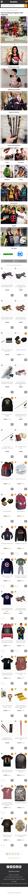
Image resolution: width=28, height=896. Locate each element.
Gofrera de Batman (7, 511)
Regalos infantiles (14, 112)
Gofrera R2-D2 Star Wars (21, 479)
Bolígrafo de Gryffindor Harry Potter (21, 738)
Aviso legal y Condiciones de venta (14, 877)
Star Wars (14, 248)
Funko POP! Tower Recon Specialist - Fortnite (7, 706)
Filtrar (3, 261)
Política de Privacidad (9, 879)
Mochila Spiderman (21, 511)
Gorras (21, 179)
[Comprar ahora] (12, 295)
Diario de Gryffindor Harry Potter (20, 447)
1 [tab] (13, 45)
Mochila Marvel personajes (20, 802)
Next (25, 30)
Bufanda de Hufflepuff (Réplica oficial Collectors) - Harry (20, 707)
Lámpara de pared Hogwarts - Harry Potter (21, 836)
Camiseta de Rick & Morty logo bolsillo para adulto (7, 674)
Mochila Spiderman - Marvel (7, 479)
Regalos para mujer (14, 67)
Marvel (14, 226)
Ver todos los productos (14, 858)
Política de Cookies (20, 879)
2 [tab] (14, 45)
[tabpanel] (14, 29)
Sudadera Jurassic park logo (21, 543)
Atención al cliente (14, 871)
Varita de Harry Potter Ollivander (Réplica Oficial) (20, 318)
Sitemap (15, 881)
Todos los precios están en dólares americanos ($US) (14, 883)
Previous (3, 30)
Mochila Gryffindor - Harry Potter (20, 674)
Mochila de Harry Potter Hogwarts (7, 415)
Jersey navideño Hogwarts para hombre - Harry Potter (7, 641)
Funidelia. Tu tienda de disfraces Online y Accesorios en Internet (13, 2)
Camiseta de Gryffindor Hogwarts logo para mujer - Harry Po (7, 804)
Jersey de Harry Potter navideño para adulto (20, 641)
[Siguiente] (21, 854)
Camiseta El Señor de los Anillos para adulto (7, 836)
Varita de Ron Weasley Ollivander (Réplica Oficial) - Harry (21, 610)
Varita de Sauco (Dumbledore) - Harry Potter (7, 447)
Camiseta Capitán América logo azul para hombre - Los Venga (7, 610)
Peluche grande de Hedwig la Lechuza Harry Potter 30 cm (7, 382)
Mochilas (7, 179)
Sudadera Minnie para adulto (7, 543)
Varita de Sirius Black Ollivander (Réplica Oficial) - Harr (21, 383)
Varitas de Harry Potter (14, 145)
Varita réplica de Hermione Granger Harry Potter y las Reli (20, 416)
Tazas (7, 162)
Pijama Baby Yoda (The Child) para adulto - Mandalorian (21, 576)
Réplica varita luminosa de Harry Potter (7, 350)
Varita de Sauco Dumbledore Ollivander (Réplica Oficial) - (7, 286)
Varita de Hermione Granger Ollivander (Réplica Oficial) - (7, 318)
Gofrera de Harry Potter (21, 349)
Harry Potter (14, 203)
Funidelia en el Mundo (14, 875)
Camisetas (21, 162)
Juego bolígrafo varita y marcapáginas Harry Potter (7, 738)
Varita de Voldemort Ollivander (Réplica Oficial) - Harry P (21, 287)
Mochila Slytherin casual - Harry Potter (21, 771)
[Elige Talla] (2, 553)
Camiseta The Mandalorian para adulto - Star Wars (7, 771)
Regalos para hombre (14, 89)
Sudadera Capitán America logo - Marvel (7, 576)
